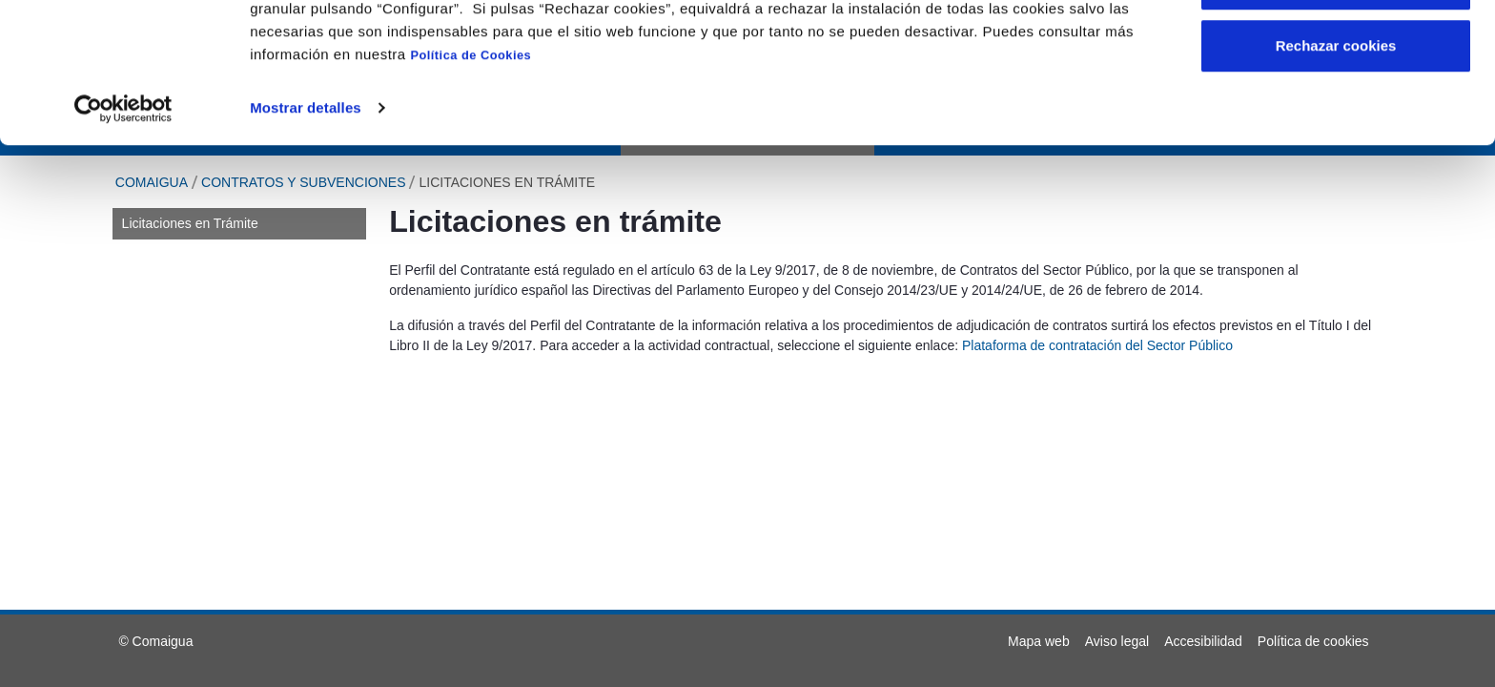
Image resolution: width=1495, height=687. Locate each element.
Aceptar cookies (1335, 50)
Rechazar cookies (1336, 175)
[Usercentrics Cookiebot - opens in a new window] (123, 237)
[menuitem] (1038, 641)
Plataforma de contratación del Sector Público (1097, 345)
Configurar (1336, 113)
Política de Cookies (470, 184)
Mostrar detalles (305, 237)
